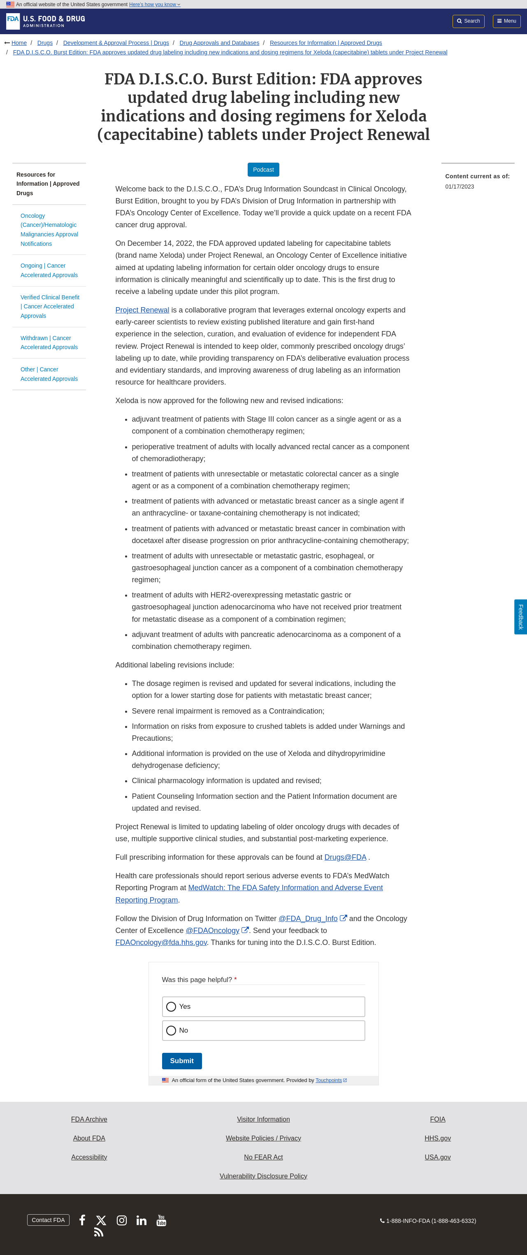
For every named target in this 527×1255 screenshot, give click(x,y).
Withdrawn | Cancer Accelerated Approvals (49, 343)
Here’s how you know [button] (155, 4)
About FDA (89, 1138)
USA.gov (438, 1157)
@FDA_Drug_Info (308, 918)
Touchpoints (329, 1080)
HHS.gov (438, 1138)
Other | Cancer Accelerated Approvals (49, 374)
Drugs (45, 43)
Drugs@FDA (345, 857)
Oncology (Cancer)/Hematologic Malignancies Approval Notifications (49, 229)
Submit (182, 1061)
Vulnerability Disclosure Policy (263, 1176)
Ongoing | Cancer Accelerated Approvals (49, 270)
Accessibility (89, 1157)
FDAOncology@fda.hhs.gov (161, 942)
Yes (185, 1006)
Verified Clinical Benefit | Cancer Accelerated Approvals (50, 306)
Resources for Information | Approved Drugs (326, 43)
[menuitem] (478, 184)
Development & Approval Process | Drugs (116, 43)
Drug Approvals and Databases (220, 43)
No (183, 1030)
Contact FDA (48, 1220)
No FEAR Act (263, 1157)
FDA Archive (89, 1119)
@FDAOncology (212, 930)
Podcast (263, 169)
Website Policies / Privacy (263, 1138)
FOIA (437, 1119)
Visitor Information (263, 1119)
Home (19, 43)
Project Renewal (142, 310)
